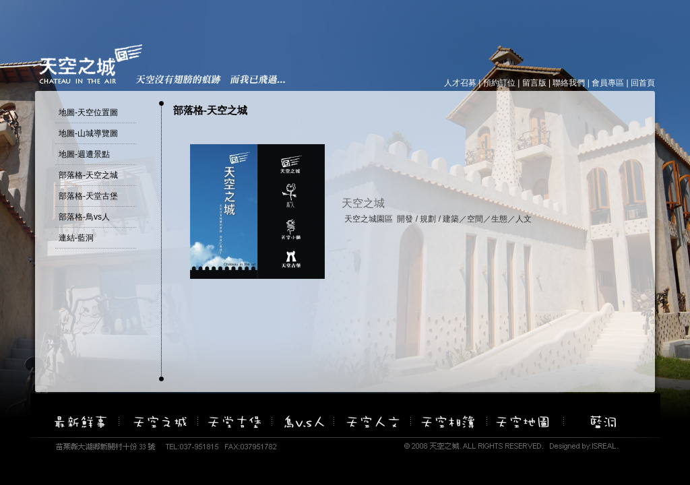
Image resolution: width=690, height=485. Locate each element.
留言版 (534, 83)
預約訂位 (499, 83)
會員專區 (608, 83)
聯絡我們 (569, 83)
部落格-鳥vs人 (84, 217)
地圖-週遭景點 (84, 154)
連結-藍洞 (76, 238)
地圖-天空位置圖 (88, 112)
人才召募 (460, 83)
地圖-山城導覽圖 (88, 133)
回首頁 (643, 83)
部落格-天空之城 (88, 175)
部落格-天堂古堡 (88, 196)
